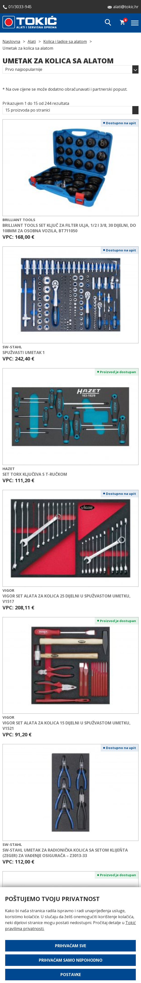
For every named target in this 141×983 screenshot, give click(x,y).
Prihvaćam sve (70, 945)
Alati (32, 41)
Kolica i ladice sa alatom (65, 41)
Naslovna (11, 41)
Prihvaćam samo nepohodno (70, 960)
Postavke (70, 974)
